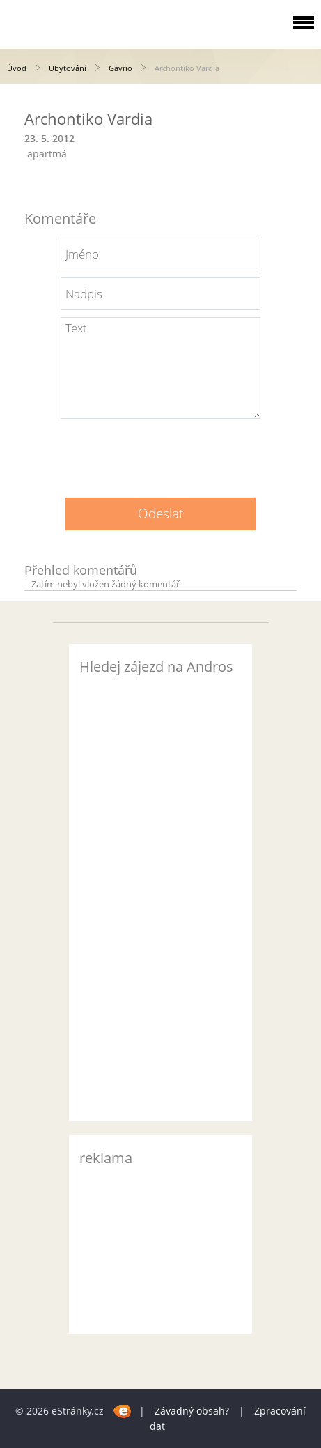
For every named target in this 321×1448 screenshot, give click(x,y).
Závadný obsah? (192, 1410)
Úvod (16, 68)
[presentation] (161, 453)
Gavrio (120, 68)
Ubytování (67, 68)
